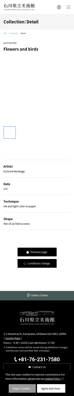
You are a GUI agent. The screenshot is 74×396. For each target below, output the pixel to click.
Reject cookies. (22, 388)
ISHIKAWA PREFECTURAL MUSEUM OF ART (19, 6)
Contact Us (39, 367)
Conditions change (38, 263)
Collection (14, 33)
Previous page (38, 252)
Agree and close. (51, 388)
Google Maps (12, 338)
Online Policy (53, 378)
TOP (5, 33)
